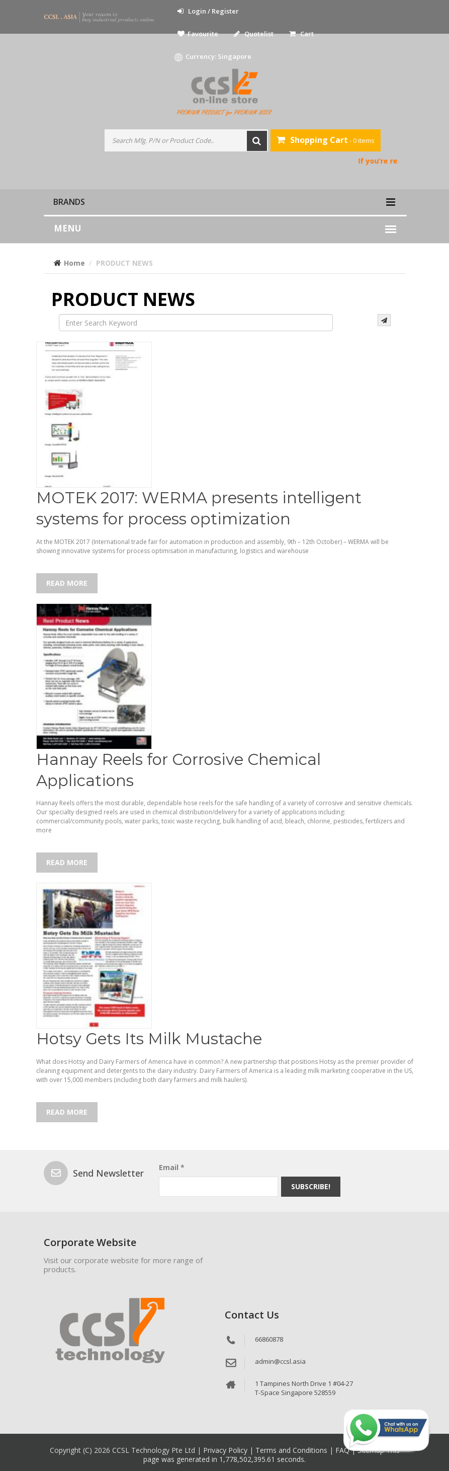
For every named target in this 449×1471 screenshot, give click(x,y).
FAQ (343, 1450)
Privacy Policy (226, 1450)
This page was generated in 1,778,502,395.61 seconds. (271, 1454)
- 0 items (326, 139)
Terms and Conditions (292, 1450)
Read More (66, 583)
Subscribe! (310, 1186)
